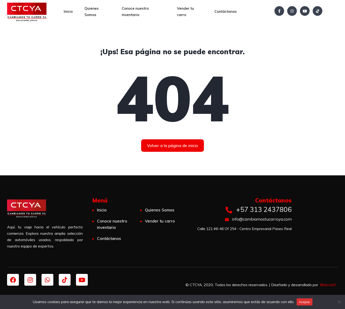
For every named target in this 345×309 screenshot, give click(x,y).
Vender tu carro (185, 11)
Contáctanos (226, 11)
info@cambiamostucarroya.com (258, 219)
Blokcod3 (328, 284)
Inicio (68, 11)
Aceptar (304, 302)
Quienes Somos (91, 11)
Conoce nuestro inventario (135, 11)
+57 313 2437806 (259, 209)
